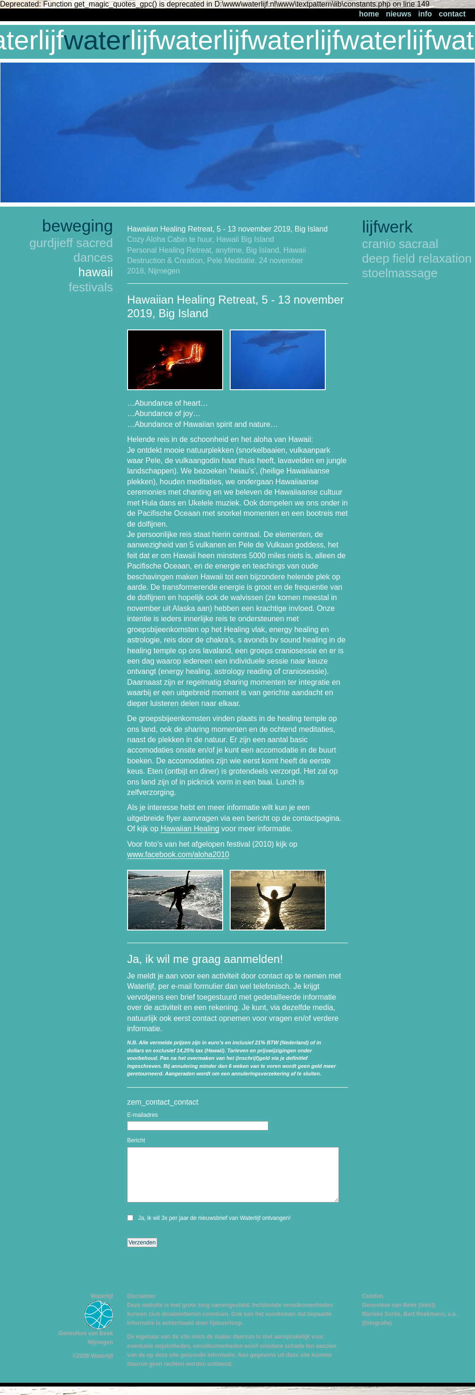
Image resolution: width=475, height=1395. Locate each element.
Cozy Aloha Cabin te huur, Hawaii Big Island (200, 239)
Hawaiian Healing (190, 829)
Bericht (136, 1140)
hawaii (95, 272)
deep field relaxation (417, 258)
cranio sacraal (400, 244)
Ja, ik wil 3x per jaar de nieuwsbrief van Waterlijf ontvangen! (214, 1218)
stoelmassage (400, 273)
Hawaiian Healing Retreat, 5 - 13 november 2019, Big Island (227, 229)
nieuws (398, 14)
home (369, 14)
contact (452, 14)
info (425, 14)
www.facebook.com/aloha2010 (178, 854)
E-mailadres (142, 1115)
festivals (91, 287)
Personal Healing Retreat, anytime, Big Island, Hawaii (216, 250)
